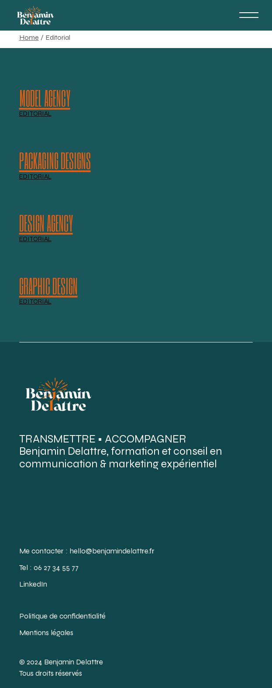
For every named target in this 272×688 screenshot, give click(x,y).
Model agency (44, 98)
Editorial (35, 114)
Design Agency (46, 223)
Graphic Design (48, 285)
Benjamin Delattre (73, 662)
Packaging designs (55, 160)
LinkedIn (33, 584)
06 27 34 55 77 (56, 567)
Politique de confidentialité (62, 616)
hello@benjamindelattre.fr (112, 551)
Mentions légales (46, 632)
